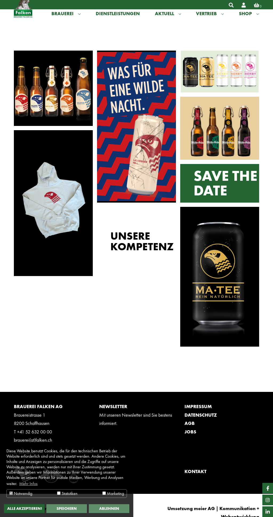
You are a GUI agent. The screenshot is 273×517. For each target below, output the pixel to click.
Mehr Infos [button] (28, 483)
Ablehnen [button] (109, 508)
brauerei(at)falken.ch (33, 440)
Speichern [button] (67, 508)
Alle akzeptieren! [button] (24, 508)
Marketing (113, 493)
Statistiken (67, 493)
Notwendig (20, 493)
